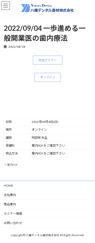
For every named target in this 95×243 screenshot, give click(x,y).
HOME (8, 185)
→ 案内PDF (11, 164)
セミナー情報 (13, 213)
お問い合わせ (13, 223)
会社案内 (10, 195)
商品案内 (10, 204)
